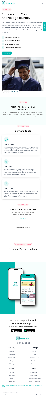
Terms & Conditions (34, 381)
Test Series (34, 361)
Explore (45, 26)
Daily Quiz (12, 381)
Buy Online (12, 375)
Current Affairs (34, 358)
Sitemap (11, 364)
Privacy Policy (34, 372)
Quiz (34, 354)
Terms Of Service (40, 395)
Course (12, 372)
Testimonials (11, 358)
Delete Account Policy (34, 378)
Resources (34, 364)
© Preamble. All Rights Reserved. (10, 392)
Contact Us (7, 53)
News (11, 378)
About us (11, 351)
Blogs (11, 361)
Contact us (12, 354)
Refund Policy (34, 375)
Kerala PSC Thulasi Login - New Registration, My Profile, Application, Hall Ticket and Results (22, 386)
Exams (34, 351)
